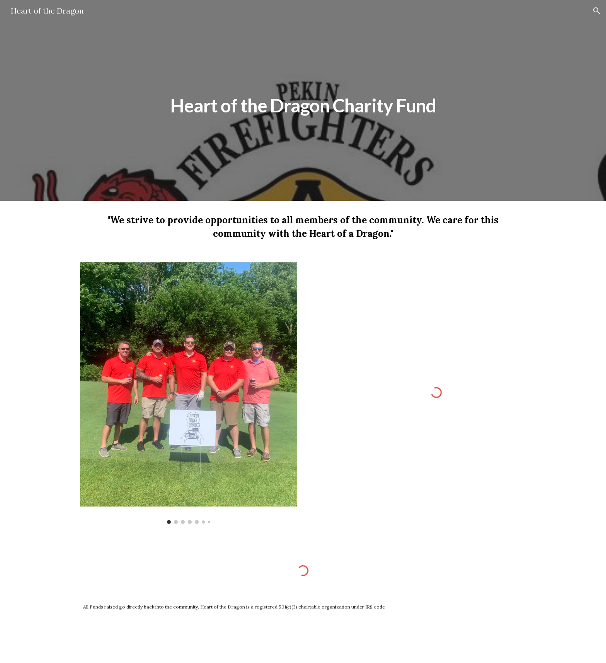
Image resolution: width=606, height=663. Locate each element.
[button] (596, 11)
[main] (303, 100)
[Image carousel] (188, 393)
